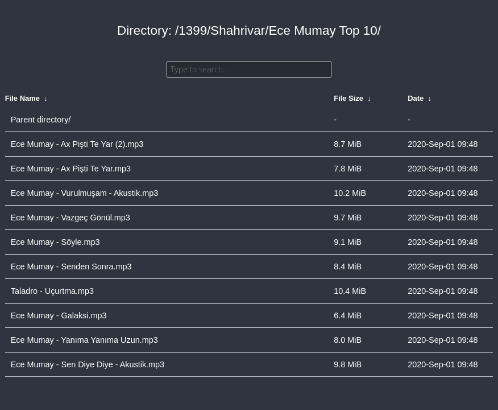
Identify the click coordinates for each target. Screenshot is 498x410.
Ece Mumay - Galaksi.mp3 (59, 315)
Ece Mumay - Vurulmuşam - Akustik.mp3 (84, 193)
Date (416, 98)
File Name (22, 98)
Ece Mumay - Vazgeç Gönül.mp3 (70, 217)
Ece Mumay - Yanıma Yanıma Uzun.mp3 (84, 340)
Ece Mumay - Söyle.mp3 (55, 242)
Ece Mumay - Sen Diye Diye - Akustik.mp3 (87, 364)
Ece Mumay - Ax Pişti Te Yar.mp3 (71, 168)
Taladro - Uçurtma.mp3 (52, 291)
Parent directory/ (41, 119)
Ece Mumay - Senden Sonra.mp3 (71, 266)
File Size (348, 98)
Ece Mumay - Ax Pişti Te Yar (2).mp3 (77, 144)
